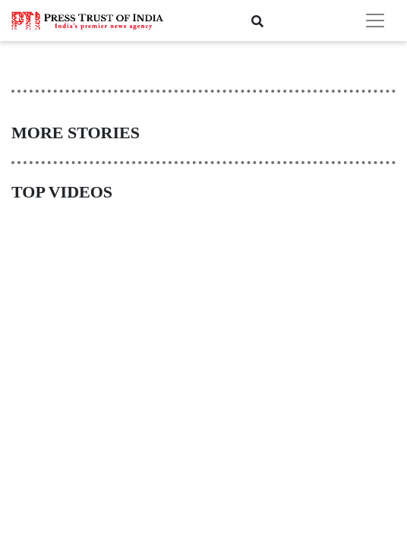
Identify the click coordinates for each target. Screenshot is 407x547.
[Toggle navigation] (375, 20)
